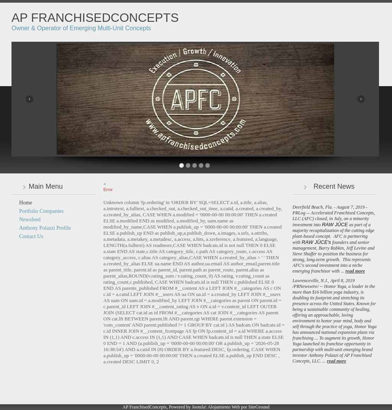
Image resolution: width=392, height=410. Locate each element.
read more (355, 271)
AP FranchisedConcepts (95, 18)
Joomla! (199, 407)
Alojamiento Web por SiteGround (238, 407)
